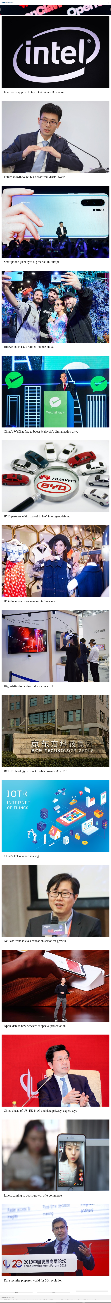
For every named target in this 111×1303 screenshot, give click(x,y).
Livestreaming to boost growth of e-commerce (33, 1195)
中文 (27, 1302)
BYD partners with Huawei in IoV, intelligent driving (37, 516)
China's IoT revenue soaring (21, 856)
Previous (16, 1292)
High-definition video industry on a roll (28, 686)
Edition (12, 2)
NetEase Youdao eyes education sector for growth (35, 941)
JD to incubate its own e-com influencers (29, 601)
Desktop (83, 1302)
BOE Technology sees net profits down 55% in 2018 (36, 771)
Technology (6, 3)
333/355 (53, 1292)
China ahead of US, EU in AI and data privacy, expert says (40, 1110)
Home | (3, 3)
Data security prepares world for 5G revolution (33, 1280)
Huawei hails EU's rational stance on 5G (29, 346)
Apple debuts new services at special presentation (35, 1026)
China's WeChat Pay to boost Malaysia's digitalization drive (41, 431)
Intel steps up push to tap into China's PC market (34, 92)
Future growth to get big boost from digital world (34, 177)
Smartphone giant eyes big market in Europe (31, 261)
